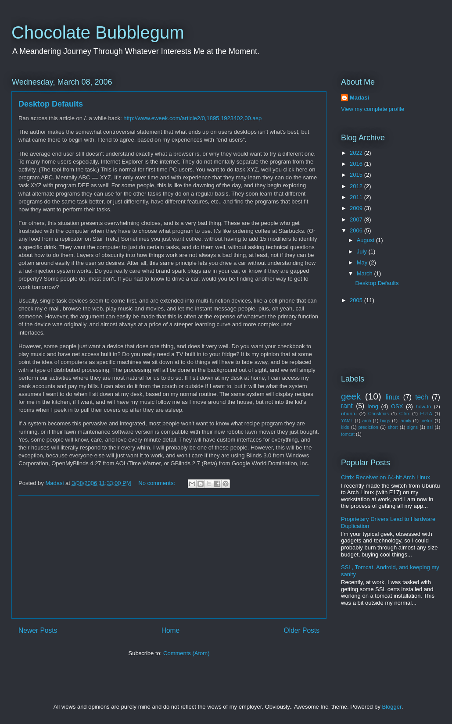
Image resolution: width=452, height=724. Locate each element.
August (366, 240)
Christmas (378, 413)
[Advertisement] (169, 557)
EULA (426, 413)
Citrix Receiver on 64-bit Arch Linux (385, 477)
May (363, 262)
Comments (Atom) (186, 653)
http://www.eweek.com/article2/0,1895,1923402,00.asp (192, 118)
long (372, 406)
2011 (357, 197)
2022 (357, 153)
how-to (423, 406)
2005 (357, 300)
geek (351, 396)
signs (412, 427)
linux (393, 397)
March (365, 273)
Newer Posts (37, 630)
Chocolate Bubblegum (97, 32)
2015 (357, 174)
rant (347, 406)
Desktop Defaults (50, 104)
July (363, 251)
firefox (426, 420)
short (392, 427)
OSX (397, 406)
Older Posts (301, 630)
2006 (357, 230)
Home (170, 630)
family (405, 420)
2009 (357, 208)
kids (345, 427)
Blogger (392, 706)
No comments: (157, 483)
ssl (430, 427)
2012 (357, 186)
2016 (357, 163)
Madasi (359, 97)
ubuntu (349, 413)
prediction (368, 427)
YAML (347, 420)
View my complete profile (372, 109)
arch (366, 420)
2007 (357, 219)
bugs (385, 420)
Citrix (404, 413)
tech (421, 397)
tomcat (348, 434)
